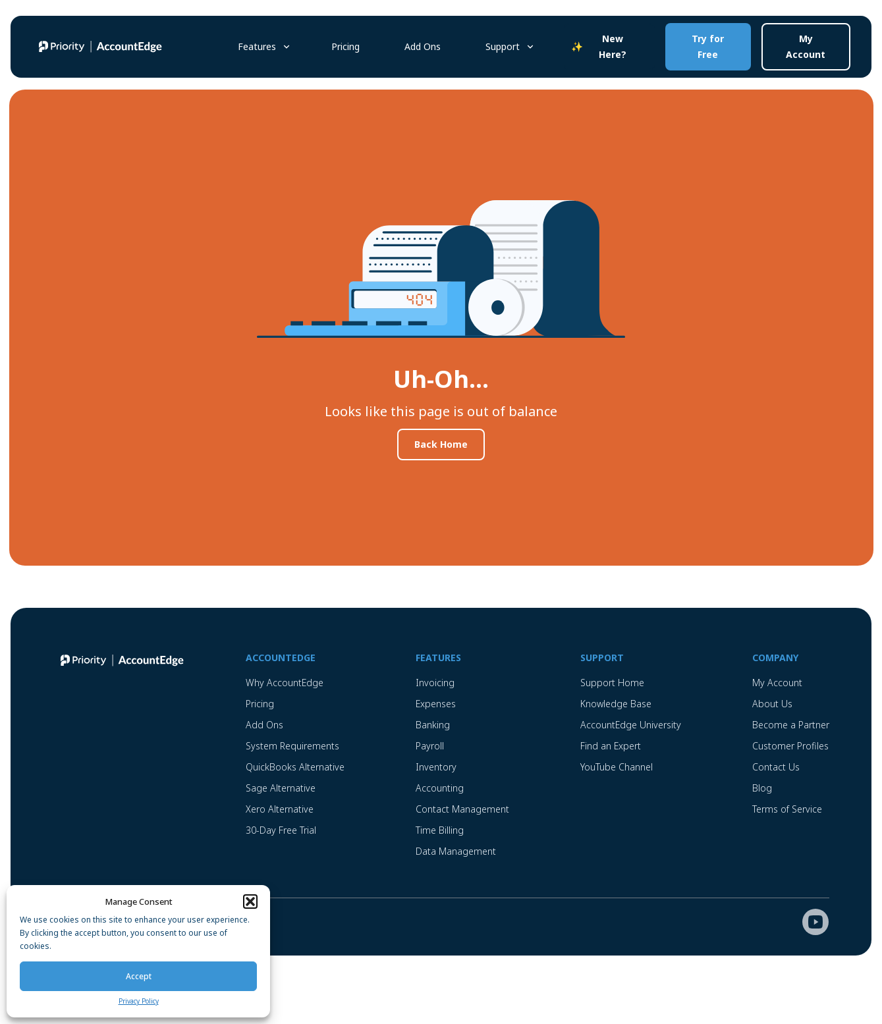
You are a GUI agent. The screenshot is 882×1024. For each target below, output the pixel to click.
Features (257, 46)
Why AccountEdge (284, 682)
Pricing (345, 46)
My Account (805, 46)
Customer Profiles (790, 746)
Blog (762, 788)
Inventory (436, 767)
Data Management (456, 851)
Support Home (612, 682)
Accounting (440, 788)
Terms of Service (787, 809)
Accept (139, 976)
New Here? (612, 46)
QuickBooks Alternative (295, 767)
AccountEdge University (630, 724)
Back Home (441, 444)
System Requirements (292, 746)
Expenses (436, 703)
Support (502, 46)
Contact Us (776, 767)
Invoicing (435, 682)
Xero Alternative (280, 809)
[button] (250, 901)
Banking (433, 724)
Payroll (430, 746)
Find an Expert (610, 746)
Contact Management (462, 809)
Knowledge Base (615, 703)
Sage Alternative (281, 788)
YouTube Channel (616, 767)
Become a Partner (790, 724)
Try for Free (708, 46)
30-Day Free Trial (281, 830)
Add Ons (422, 46)
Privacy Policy (139, 1001)
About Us (772, 703)
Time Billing (440, 830)
